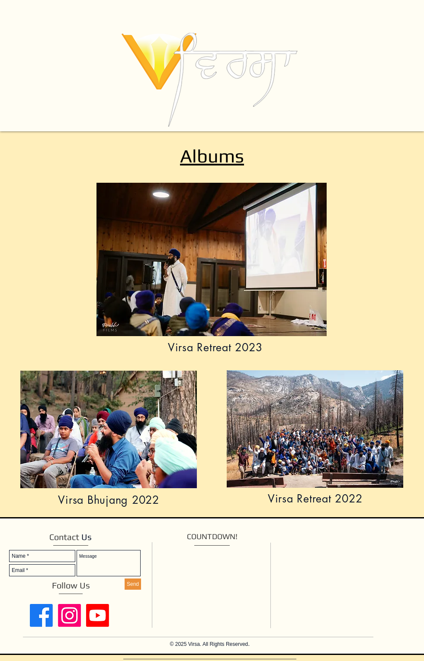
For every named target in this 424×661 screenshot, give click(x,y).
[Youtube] (97, 615)
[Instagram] (69, 615)
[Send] (133, 584)
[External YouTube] (348, 578)
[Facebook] (41, 615)
